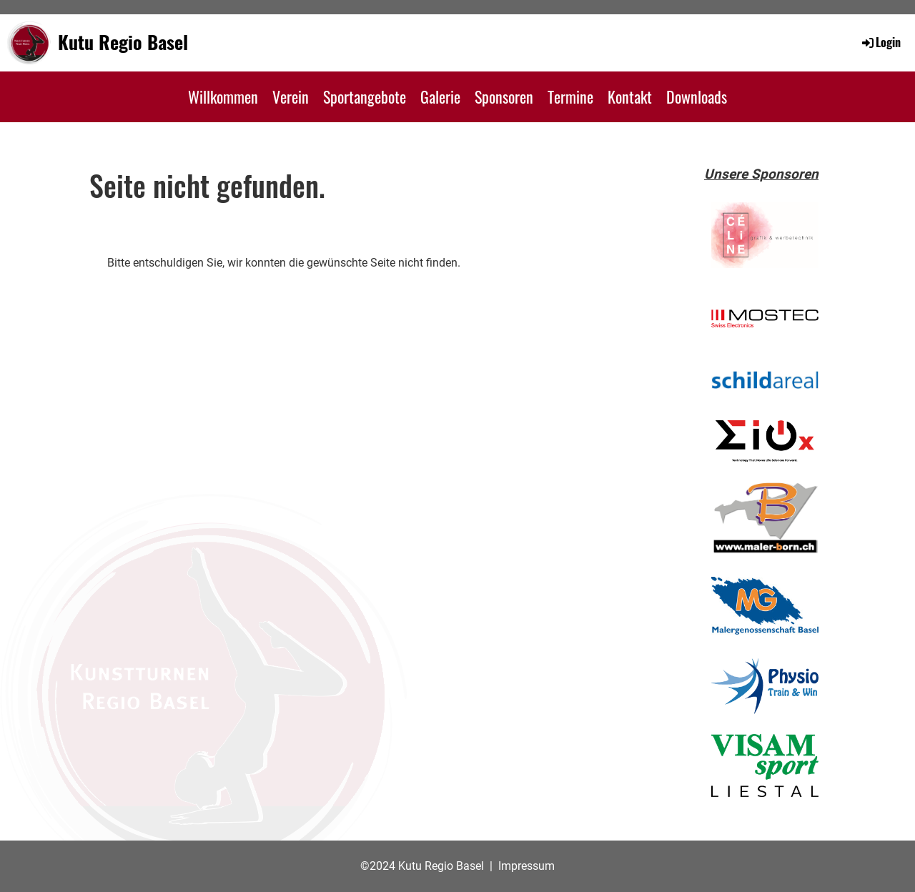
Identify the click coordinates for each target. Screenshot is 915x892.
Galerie (440, 96)
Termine (570, 96)
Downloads (696, 96)
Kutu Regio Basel (123, 42)
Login (880, 42)
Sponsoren (504, 96)
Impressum (526, 866)
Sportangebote (364, 96)
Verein (290, 96)
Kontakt (630, 96)
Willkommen (223, 96)
